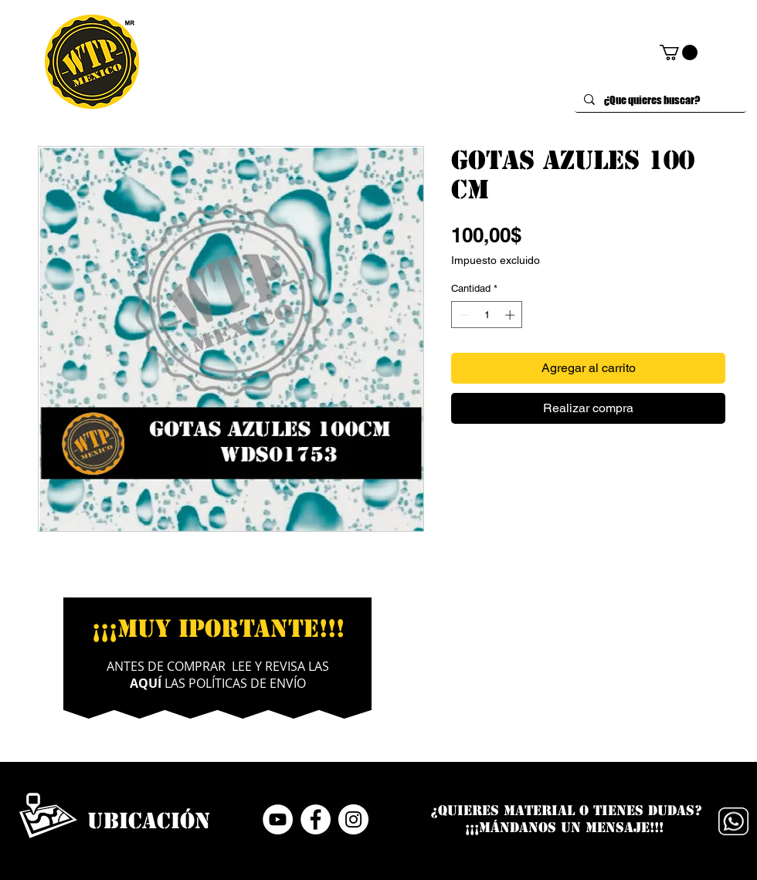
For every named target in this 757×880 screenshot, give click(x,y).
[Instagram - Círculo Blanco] (353, 819)
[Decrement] (462, 315)
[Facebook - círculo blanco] (315, 819)
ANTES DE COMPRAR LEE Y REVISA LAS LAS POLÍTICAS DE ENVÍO (218, 675)
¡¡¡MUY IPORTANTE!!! (218, 628)
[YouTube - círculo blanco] (278, 819)
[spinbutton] (487, 315)
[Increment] (511, 315)
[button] (679, 52)
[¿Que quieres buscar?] (659, 100)
